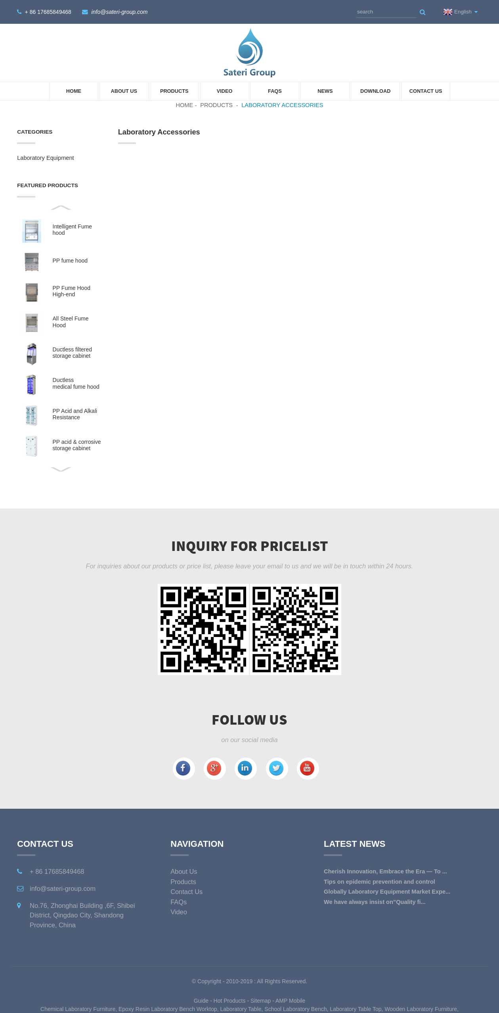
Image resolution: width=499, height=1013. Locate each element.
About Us (124, 91)
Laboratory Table (241, 1008)
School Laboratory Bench (295, 1008)
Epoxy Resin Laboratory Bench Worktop (168, 1008)
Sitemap (260, 1000)
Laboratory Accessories (282, 105)
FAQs (275, 91)
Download (375, 91)
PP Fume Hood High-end (71, 291)
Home (73, 91)
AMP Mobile (290, 1000)
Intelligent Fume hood (72, 229)
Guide (201, 1000)
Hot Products (230, 1000)
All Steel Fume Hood (71, 321)
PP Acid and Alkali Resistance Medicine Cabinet (75, 414)
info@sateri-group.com (120, 12)
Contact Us (425, 91)
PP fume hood (70, 260)
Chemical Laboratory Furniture (77, 1008)
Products (174, 91)
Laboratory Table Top (355, 1008)
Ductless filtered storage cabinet (72, 352)
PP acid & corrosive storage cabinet (77, 444)
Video (225, 91)
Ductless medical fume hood (76, 383)
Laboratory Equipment (45, 158)
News (325, 91)
